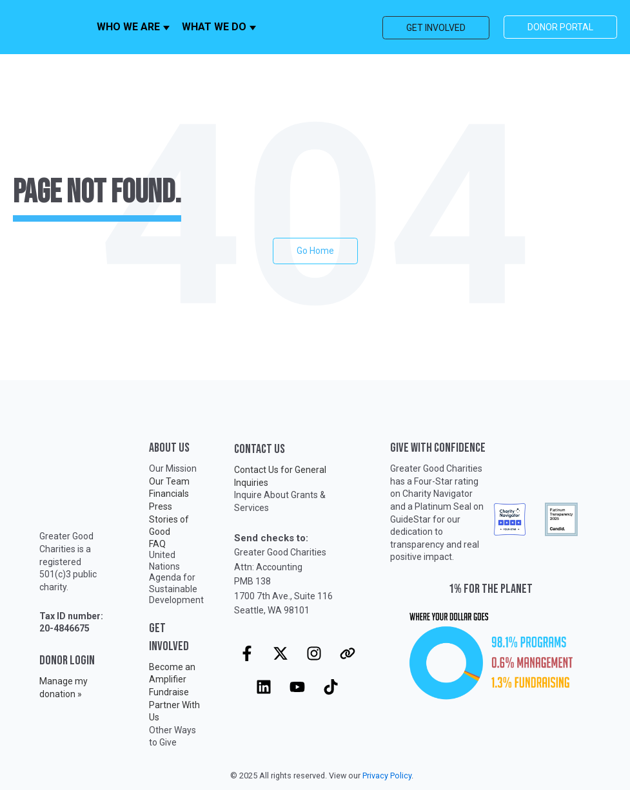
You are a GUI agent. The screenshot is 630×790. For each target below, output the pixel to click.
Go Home (315, 251)
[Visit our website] (347, 653)
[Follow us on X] (280, 653)
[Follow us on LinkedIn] (264, 687)
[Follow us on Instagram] (314, 653)
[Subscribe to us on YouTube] (297, 687)
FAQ (157, 544)
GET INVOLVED (436, 28)
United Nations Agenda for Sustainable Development (176, 577)
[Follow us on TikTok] (331, 687)
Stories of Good (169, 525)
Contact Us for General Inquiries (280, 476)
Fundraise (169, 692)
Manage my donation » (63, 687)
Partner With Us (174, 711)
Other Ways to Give (172, 736)
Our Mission (173, 468)
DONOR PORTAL (560, 27)
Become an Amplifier (172, 673)
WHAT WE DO (214, 27)
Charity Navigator (437, 493)
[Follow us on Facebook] (247, 653)
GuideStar (410, 519)
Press (160, 506)
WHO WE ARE (128, 27)
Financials (169, 493)
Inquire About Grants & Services (280, 501)
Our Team (169, 481)
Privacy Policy (386, 775)
